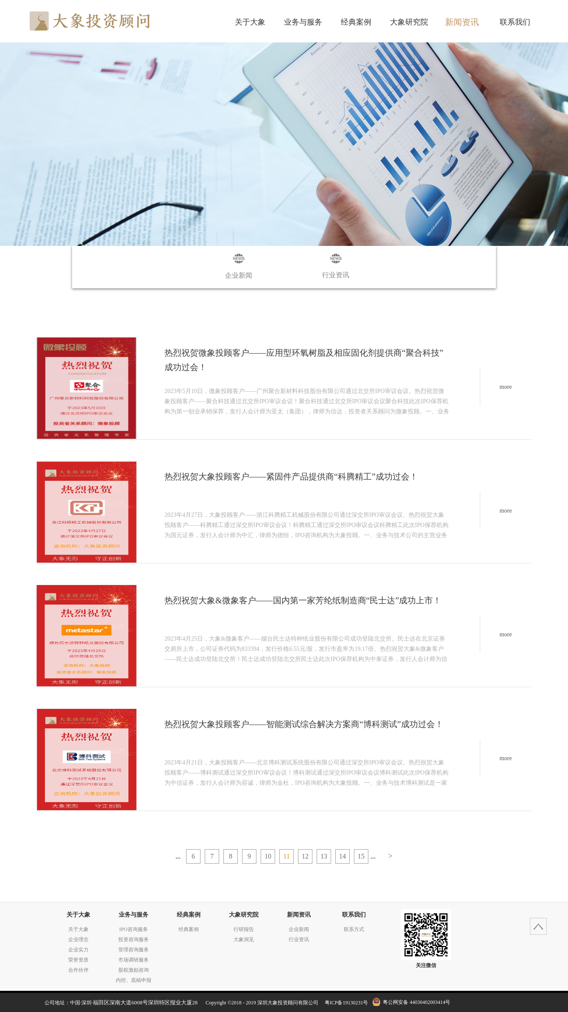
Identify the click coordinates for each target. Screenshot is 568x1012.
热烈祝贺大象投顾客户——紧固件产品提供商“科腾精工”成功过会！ (291, 476)
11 (286, 856)
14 (342, 856)
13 (323, 856)
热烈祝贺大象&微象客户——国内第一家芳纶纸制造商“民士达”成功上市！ (302, 600)
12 (305, 856)
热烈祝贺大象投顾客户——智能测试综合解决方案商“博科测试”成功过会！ (303, 724)
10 (268, 856)
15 (361, 856)
